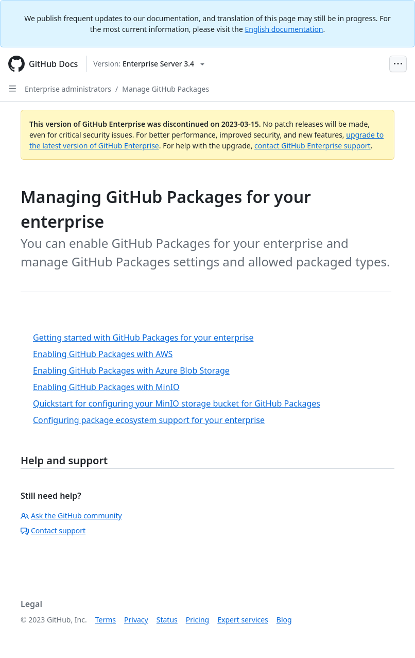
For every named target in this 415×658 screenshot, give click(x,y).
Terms (105, 620)
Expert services (242, 620)
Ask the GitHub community (71, 515)
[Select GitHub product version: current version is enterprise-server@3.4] (149, 64)
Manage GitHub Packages (165, 89)
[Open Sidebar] (12, 88)
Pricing (197, 620)
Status (167, 620)
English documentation (284, 29)
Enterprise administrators (68, 89)
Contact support (53, 530)
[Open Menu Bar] (398, 64)
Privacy (136, 620)
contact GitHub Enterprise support (312, 145)
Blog (284, 620)
